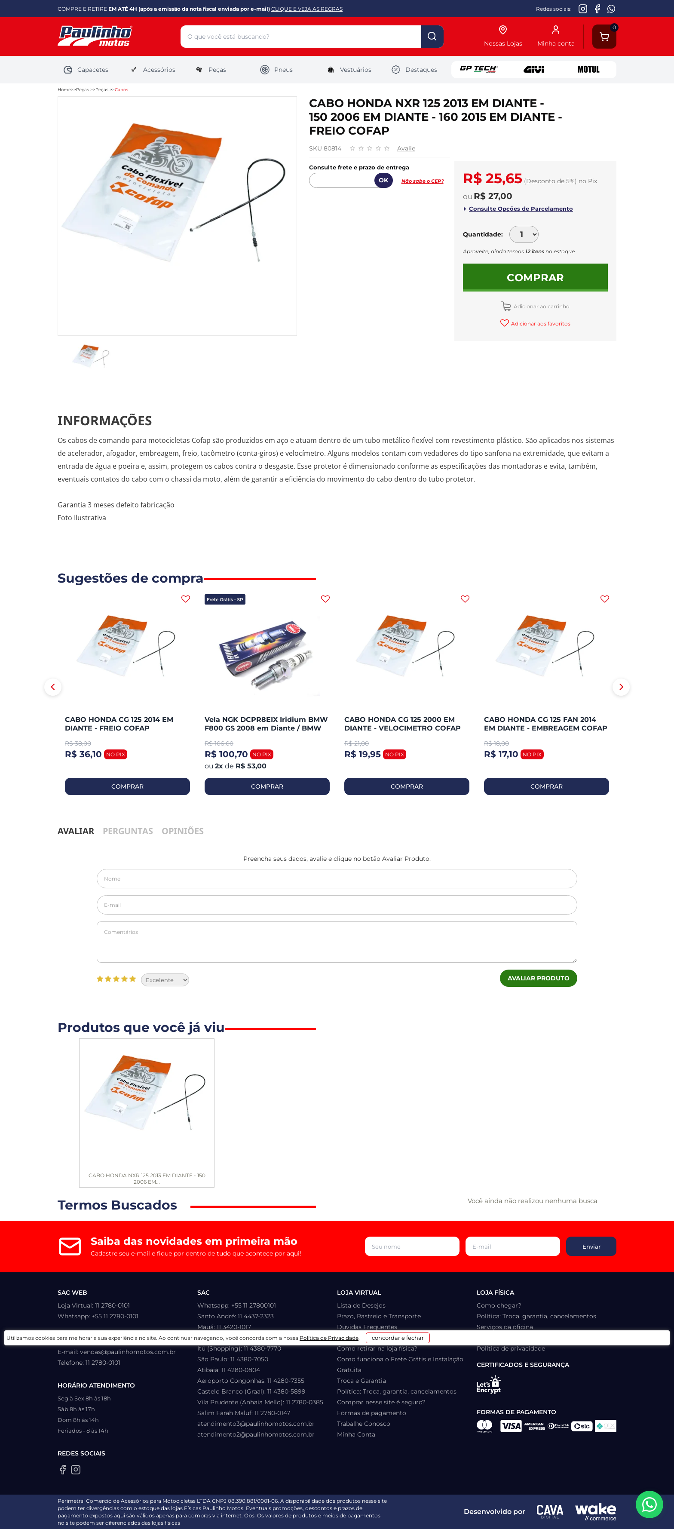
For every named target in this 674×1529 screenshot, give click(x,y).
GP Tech (478, 69)
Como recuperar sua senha (377, 1338)
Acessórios (152, 70)
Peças (210, 70)
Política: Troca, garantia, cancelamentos (396, 1391)
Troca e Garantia (361, 1381)
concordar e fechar (445, 1513)
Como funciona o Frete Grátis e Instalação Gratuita (400, 1364)
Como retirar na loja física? (377, 1348)
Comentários (337, 942)
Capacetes (85, 69)
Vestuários (348, 70)
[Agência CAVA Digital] (550, 1512)
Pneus (276, 69)
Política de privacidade (511, 1348)
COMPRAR (127, 786)
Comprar (535, 277)
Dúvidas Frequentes (367, 1327)
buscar (432, 36)
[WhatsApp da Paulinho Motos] (611, 8)
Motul (589, 69)
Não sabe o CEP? (422, 181)
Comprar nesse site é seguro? (381, 1402)
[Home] (119, 36)
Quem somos (497, 1338)
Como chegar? (499, 1305)
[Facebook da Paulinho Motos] (597, 8)
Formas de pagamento (371, 1413)
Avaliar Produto (539, 978)
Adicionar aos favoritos (540, 323)
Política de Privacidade (359, 1517)
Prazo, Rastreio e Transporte (379, 1316)
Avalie (406, 148)
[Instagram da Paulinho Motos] (583, 8)
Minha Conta (356, 1434)
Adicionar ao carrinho (541, 306)
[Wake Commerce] (595, 1511)
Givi (534, 69)
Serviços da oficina (505, 1327)
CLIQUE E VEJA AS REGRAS (307, 9)
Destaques (414, 69)
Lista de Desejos (361, 1305)
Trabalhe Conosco (363, 1424)
